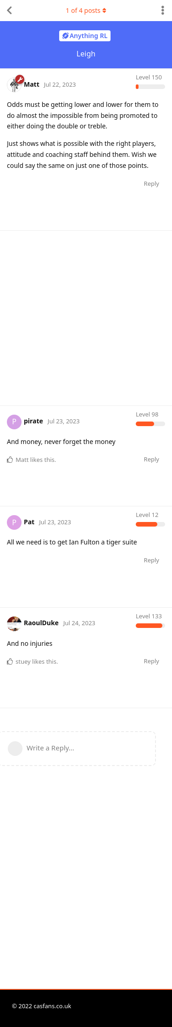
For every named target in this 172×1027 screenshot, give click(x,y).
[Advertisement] (86, 317)
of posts (86, 10)
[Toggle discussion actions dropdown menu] (163, 10)
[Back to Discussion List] (9, 10)
